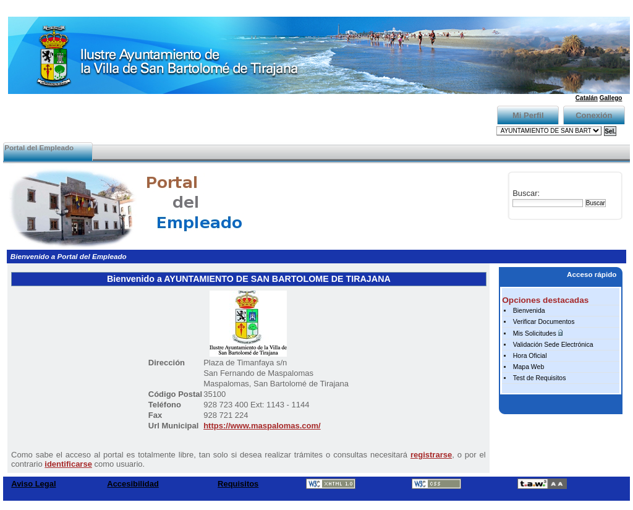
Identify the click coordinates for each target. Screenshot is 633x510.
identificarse (68, 464)
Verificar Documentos (544, 321)
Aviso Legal (33, 483)
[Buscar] (547, 203)
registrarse (431, 454)
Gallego (611, 98)
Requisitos (238, 483)
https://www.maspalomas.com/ (262, 425)
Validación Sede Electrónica (553, 344)
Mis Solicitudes (534, 333)
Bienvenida (529, 310)
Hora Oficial (530, 355)
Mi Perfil (528, 115)
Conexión (594, 115)
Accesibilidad (133, 483)
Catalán (587, 98)
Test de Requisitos (539, 378)
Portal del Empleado (39, 147)
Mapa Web (529, 366)
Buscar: (526, 193)
